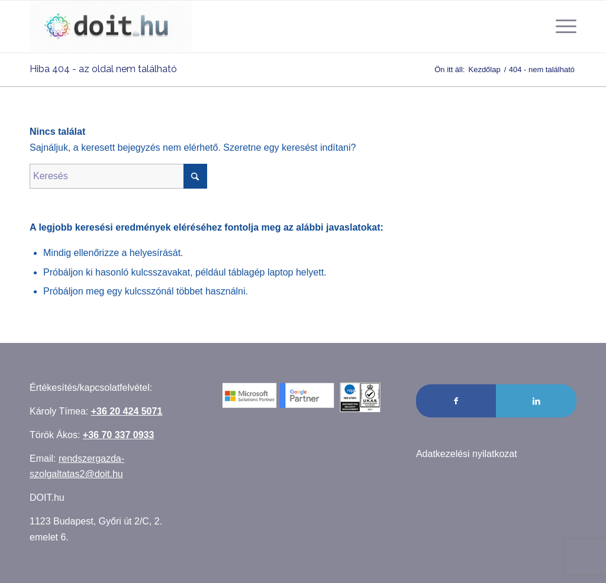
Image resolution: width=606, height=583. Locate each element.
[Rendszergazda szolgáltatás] (111, 27)
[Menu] (562, 27)
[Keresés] (118, 176)
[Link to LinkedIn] (536, 400)
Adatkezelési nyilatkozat (466, 454)
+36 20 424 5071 (127, 411)
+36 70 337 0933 (118, 435)
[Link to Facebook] (456, 400)
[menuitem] (562, 27)
